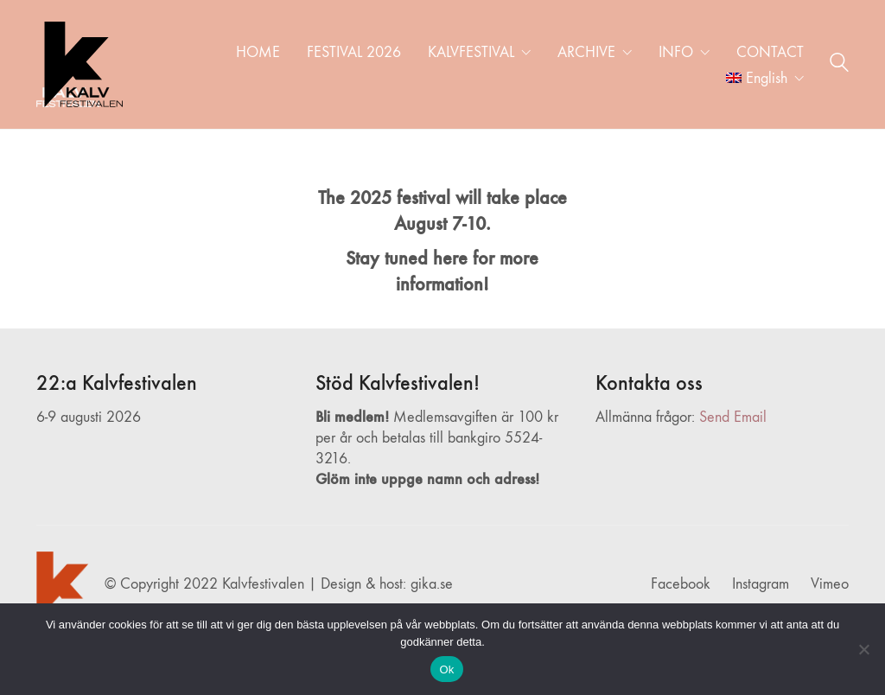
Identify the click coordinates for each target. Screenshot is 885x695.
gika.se (432, 584)
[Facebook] (680, 584)
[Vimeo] (830, 584)
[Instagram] (760, 584)
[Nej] (863, 649)
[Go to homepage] (79, 64)
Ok (446, 669)
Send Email (733, 417)
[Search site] (839, 66)
